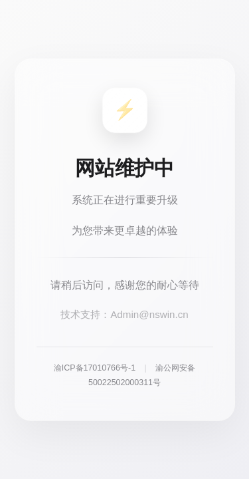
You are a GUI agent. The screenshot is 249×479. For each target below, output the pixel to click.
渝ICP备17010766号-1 (94, 368)
